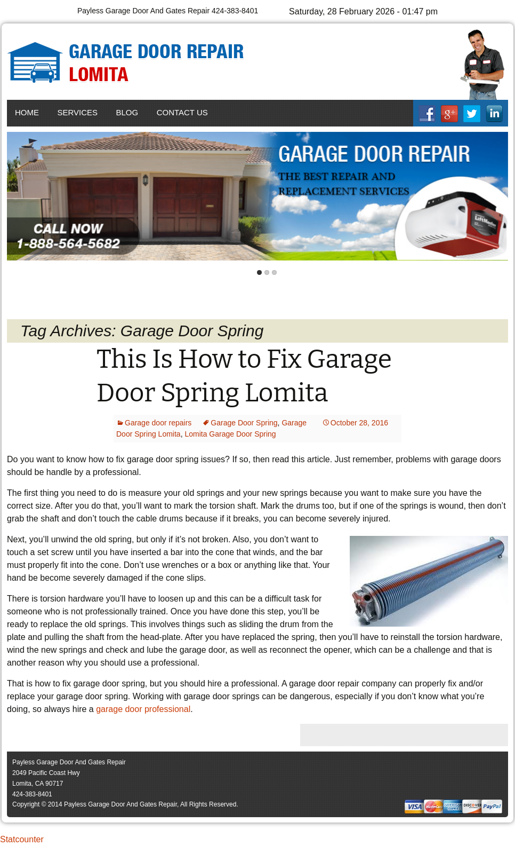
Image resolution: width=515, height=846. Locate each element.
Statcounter (22, 839)
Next (498, 196)
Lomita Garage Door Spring (230, 434)
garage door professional (143, 709)
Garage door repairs (158, 422)
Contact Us (182, 112)
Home (27, 112)
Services (77, 112)
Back (17, 196)
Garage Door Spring (244, 422)
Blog (127, 112)
